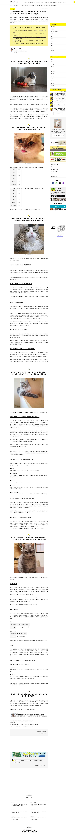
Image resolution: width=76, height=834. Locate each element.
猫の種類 (52, 50)
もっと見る (58, 113)
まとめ (52, 48)
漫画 (51, 36)
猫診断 (52, 173)
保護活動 (52, 85)
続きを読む (15, 52)
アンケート (53, 52)
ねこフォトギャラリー (54, 171)
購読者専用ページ (54, 176)
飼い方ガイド (60, 2)
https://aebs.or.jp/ (60, 236)
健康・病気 (53, 80)
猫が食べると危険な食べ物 (34, 760)
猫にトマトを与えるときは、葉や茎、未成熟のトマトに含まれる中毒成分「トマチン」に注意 (29, 28)
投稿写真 (45, 2)
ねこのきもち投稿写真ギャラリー (29, 163)
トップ (11, 5)
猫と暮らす (15, 5)
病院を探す (56, 2)
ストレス (52, 66)
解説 (41, 760)
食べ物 (34, 2)
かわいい (52, 64)
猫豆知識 (26, 2)
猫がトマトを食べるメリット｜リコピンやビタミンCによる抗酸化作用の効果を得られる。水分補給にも (29, 34)
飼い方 (19, 5)
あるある (52, 68)
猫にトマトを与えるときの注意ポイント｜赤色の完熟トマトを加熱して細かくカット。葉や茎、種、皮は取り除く (29, 41)
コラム (52, 38)
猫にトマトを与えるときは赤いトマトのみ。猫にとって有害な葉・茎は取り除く (28, 43)
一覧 (63, 56)
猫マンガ (31, 2)
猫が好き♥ (52, 29)
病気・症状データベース (55, 31)
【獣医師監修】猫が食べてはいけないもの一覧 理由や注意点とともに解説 (29, 714)
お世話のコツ (38, 2)
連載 (28, 2)
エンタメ (42, 2)
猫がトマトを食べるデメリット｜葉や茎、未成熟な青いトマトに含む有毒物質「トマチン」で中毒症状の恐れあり (29, 37)
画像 (51, 43)
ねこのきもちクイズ (54, 169)
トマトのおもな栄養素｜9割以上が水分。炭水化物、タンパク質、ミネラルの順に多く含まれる (29, 31)
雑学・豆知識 (53, 71)
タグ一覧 (64, 2)
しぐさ (52, 78)
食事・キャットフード (25, 5)
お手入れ (52, 59)
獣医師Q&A (52, 2)
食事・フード (53, 76)
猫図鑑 (49, 2)
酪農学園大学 (17, 51)
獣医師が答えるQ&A (54, 164)
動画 (51, 41)
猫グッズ (52, 73)
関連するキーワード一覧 (40, 765)
